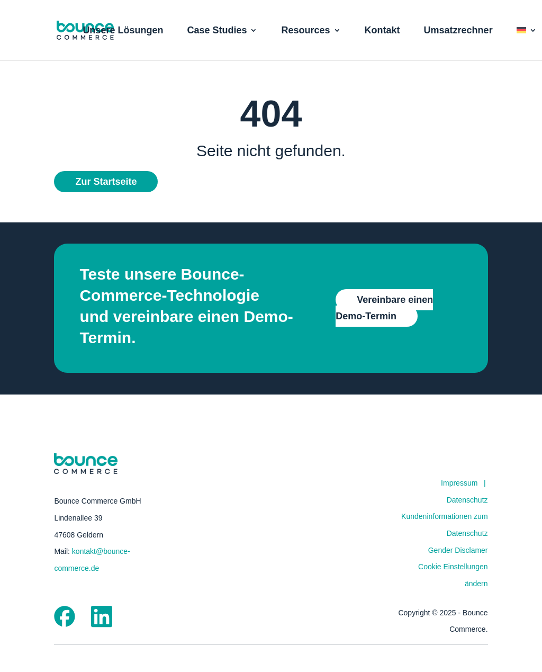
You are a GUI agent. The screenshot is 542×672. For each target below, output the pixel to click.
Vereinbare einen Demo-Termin (384, 307)
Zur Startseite (106, 181)
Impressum (459, 483)
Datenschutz (467, 500)
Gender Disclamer (458, 550)
